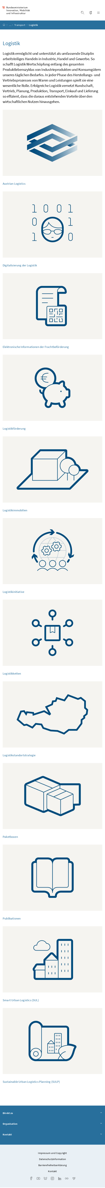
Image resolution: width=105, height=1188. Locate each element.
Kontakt (52, 1135)
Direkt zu (52, 1114)
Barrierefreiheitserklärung (52, 1165)
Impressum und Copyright (52, 1153)
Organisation (52, 1124)
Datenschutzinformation (52, 1159)
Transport (20, 25)
